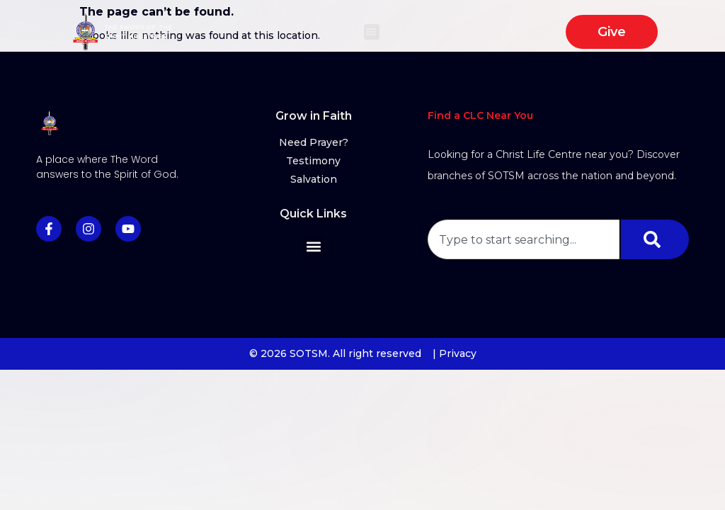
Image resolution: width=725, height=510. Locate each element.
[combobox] (524, 239)
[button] (372, 32)
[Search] (655, 239)
